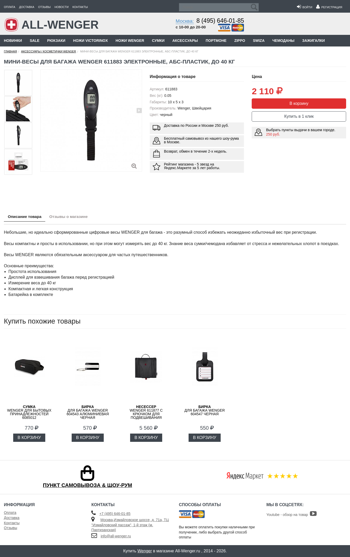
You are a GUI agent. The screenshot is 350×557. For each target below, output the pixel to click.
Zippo (239, 40)
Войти (304, 7)
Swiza (259, 40)
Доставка (26, 7)
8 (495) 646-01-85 (220, 20)
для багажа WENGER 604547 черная (204, 410)
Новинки (13, 40)
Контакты (80, 7)
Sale (34, 40)
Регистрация (329, 7)
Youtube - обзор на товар (291, 515)
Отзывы (44, 7)
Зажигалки (313, 40)
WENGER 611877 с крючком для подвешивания (146, 412)
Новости (62, 7)
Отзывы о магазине (75, 217)
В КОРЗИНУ (29, 437)
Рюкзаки (56, 40)
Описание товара (26, 217)
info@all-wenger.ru (116, 536)
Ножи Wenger (130, 40)
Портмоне (216, 40)
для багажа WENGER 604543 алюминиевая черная (87, 412)
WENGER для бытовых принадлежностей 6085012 (29, 412)
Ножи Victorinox (90, 40)
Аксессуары (185, 40)
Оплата (9, 7)
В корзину (298, 103)
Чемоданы (283, 40)
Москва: (185, 21)
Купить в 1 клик (299, 116)
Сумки (158, 40)
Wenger (144, 551)
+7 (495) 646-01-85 (114, 514)
